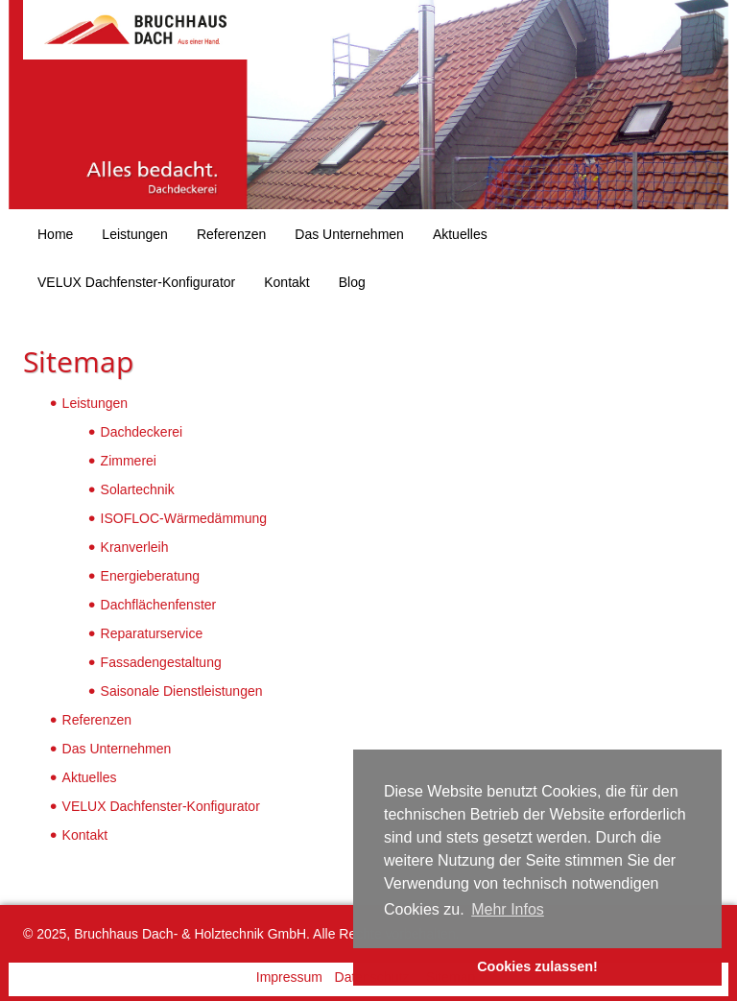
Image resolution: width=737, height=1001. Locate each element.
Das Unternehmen (349, 234)
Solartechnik (138, 489)
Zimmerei (128, 460)
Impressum (289, 977)
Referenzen (231, 234)
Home (55, 234)
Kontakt (286, 282)
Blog (352, 282)
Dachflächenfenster (159, 604)
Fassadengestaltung (161, 662)
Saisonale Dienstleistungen (182, 691)
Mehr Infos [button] (507, 909)
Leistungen (135, 234)
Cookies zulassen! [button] (537, 966)
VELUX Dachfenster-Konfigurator (136, 282)
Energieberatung (151, 576)
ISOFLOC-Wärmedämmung (184, 518)
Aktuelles (460, 234)
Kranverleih (135, 547)
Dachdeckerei (142, 432)
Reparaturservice (152, 633)
